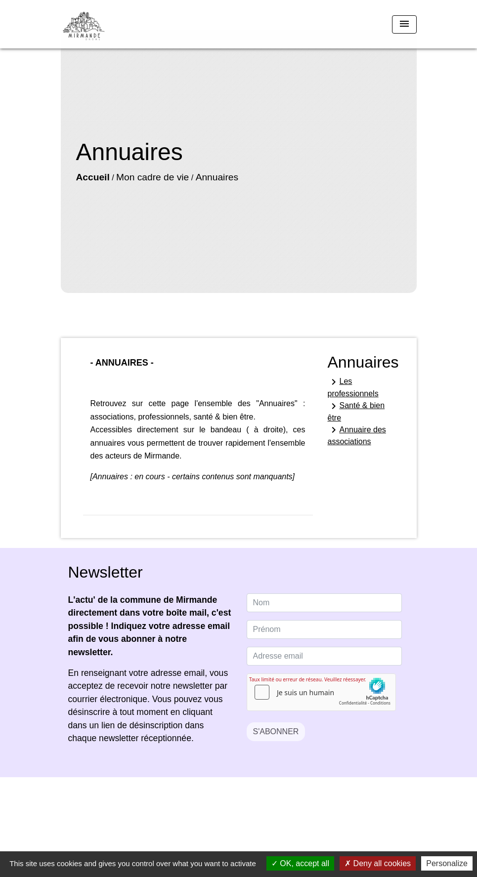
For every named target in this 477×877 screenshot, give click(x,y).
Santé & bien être (356, 411)
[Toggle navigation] (404, 24)
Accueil (93, 177)
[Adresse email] (324, 656)
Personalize (447, 863)
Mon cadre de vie (152, 177)
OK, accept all (300, 863)
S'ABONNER (276, 731)
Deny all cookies (378, 863)
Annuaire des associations (357, 435)
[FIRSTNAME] (324, 629)
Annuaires (217, 177)
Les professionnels (353, 387)
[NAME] (324, 602)
